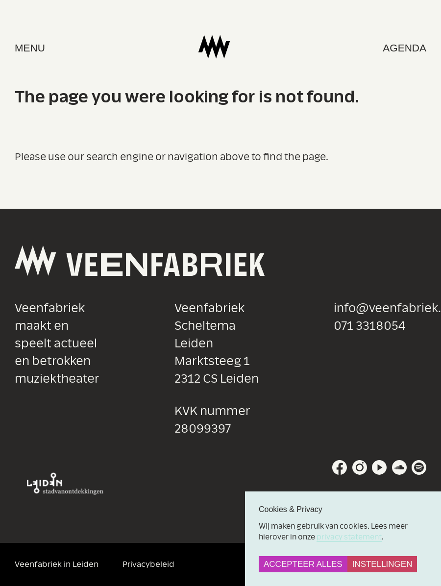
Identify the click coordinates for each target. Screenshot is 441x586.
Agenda (404, 48)
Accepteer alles (303, 564)
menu (30, 48)
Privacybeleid (148, 564)
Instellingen (382, 564)
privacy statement (349, 537)
